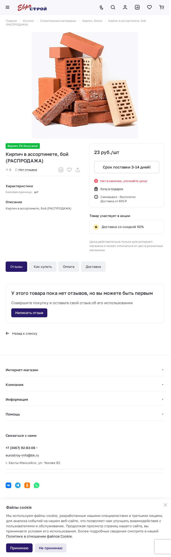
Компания (14, 384)
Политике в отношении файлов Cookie (39, 536)
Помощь (13, 414)
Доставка (93, 267)
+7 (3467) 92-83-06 (20, 448)
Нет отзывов (26, 170)
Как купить (43, 267)
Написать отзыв (29, 312)
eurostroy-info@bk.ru (22, 455)
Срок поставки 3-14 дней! (127, 167)
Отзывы (16, 267)
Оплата (68, 267)
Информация (17, 399)
